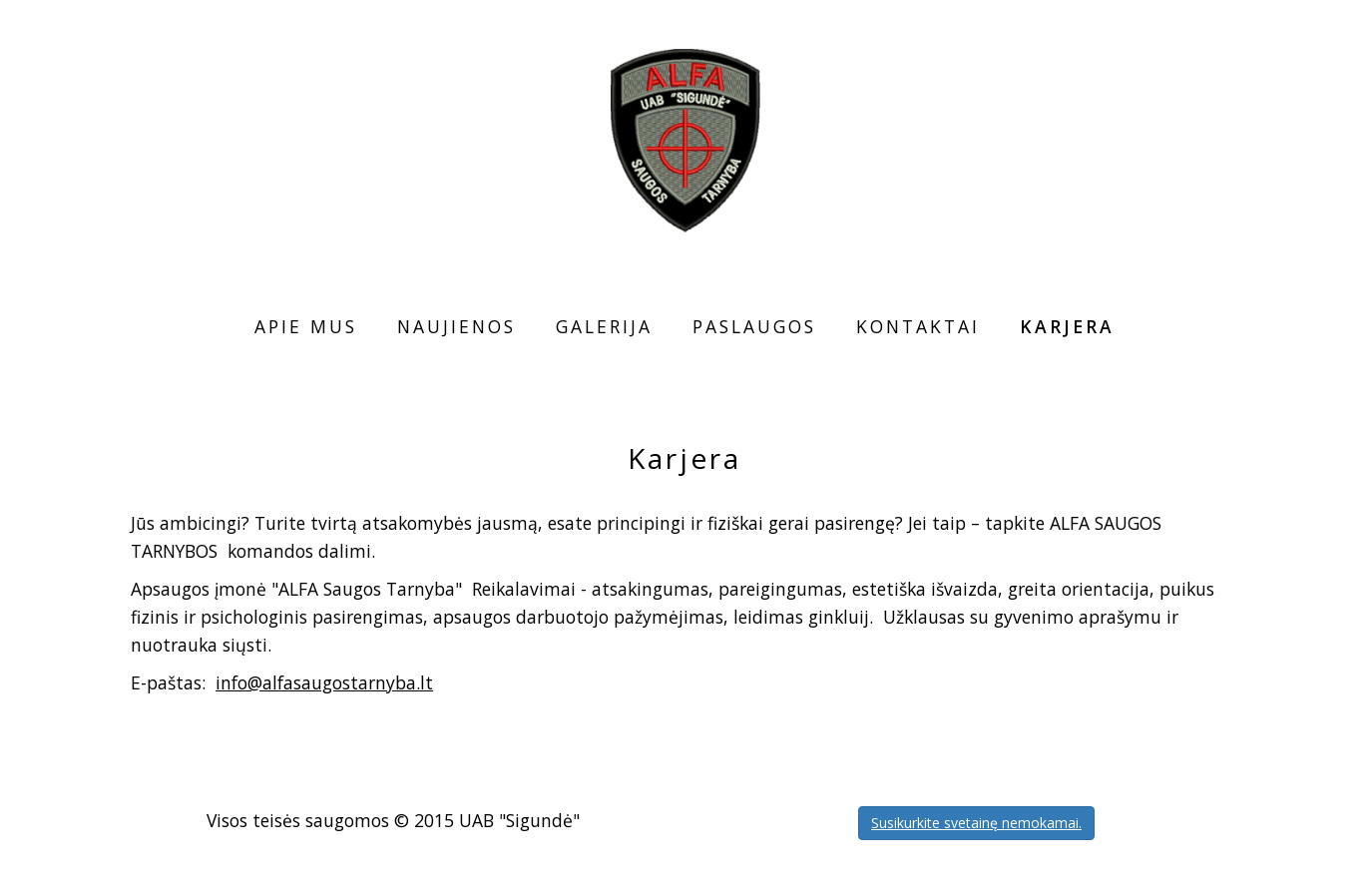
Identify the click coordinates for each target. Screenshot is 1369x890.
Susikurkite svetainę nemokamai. (976, 822)
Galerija (604, 326)
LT (1274, 42)
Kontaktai (918, 326)
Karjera (1067, 326)
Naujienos (456, 326)
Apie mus (305, 326)
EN (1301, 42)
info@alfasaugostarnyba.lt (324, 682)
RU (1327, 42)
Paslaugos (754, 326)
